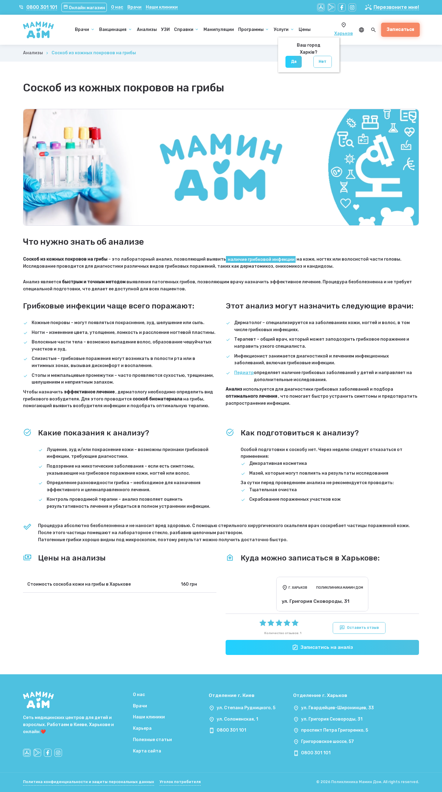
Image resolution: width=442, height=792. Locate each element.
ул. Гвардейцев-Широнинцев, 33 (337, 707)
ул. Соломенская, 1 (237, 719)
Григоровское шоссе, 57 (327, 741)
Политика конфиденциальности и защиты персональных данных (88, 782)
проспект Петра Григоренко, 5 (334, 730)
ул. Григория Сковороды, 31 (332, 719)
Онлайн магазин (84, 7)
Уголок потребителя (180, 782)
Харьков (343, 33)
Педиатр (244, 372)
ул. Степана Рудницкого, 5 (246, 707)
